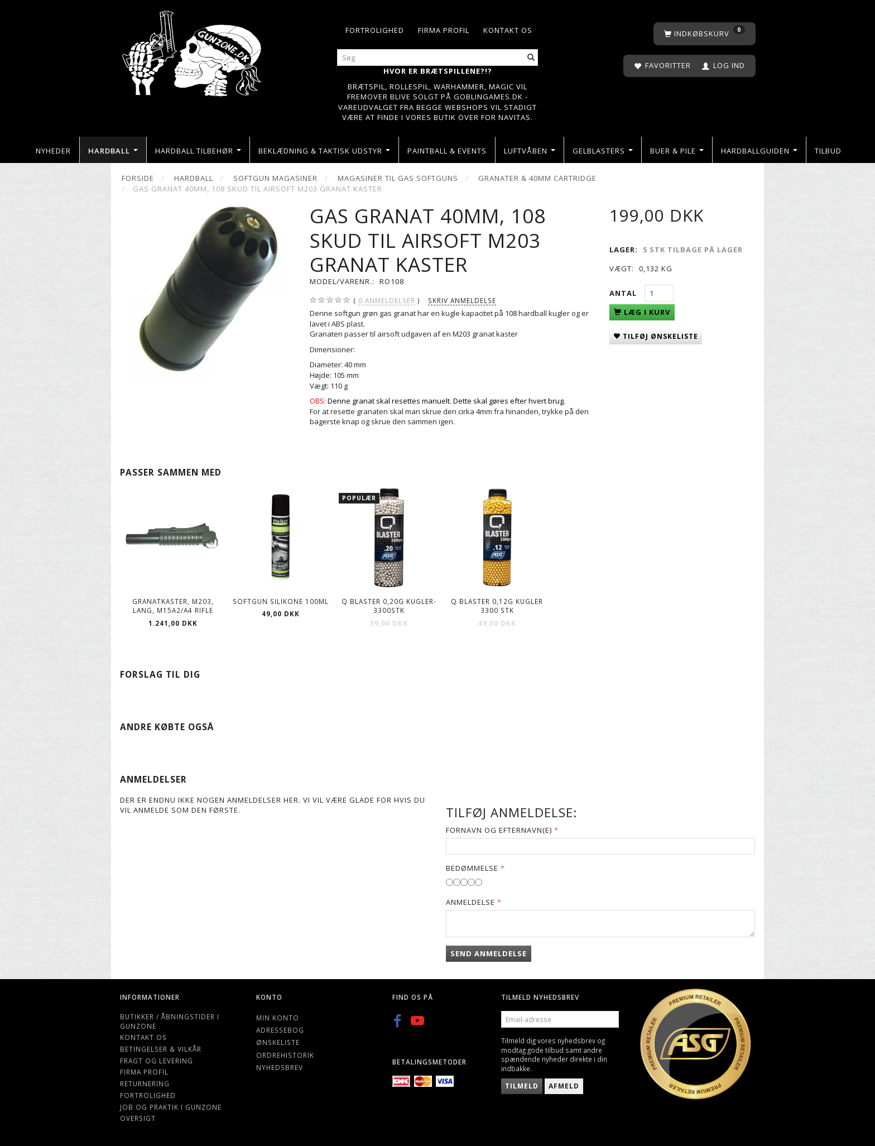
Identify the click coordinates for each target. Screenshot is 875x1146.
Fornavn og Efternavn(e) (499, 830)
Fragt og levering (156, 1060)
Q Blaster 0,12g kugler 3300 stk (497, 606)
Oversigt (138, 1118)
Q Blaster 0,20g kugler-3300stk (389, 606)
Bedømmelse (472, 868)
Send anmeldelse (488, 953)
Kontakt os (507, 30)
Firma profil (443, 30)
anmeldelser (386, 300)
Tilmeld (522, 1086)
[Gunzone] (192, 50)
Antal (624, 293)
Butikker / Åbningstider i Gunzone (169, 1021)
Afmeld (564, 1086)
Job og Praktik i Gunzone (171, 1106)
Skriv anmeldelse (462, 300)
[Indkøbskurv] (704, 34)
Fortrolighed (374, 30)
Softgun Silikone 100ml (281, 601)
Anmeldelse (470, 902)
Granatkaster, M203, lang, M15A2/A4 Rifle (173, 606)
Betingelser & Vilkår (160, 1048)
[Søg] (531, 57)
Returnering (145, 1083)
